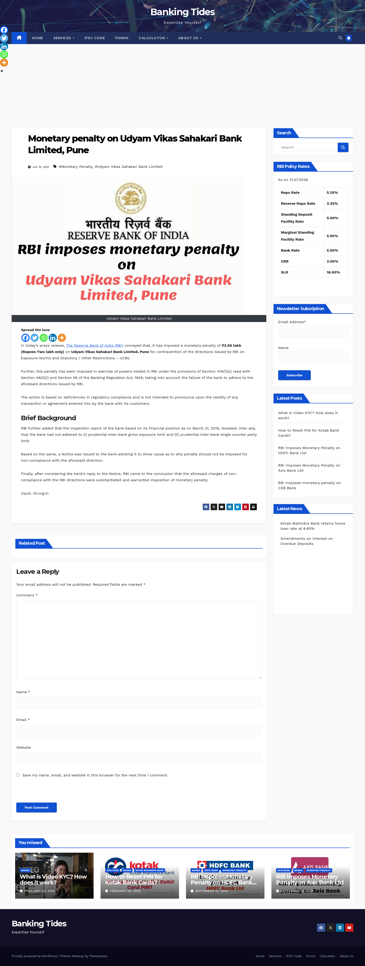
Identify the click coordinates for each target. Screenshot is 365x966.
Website (23, 747)
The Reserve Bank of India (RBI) (94, 345)
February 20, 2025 (39, 891)
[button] (340, 38)
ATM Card (113, 870)
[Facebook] (25, 338)
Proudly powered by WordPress (35, 956)
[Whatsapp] (44, 338)
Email (23, 719)
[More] (62, 338)
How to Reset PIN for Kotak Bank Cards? (133, 879)
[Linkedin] (53, 338)
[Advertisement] (182, 79)
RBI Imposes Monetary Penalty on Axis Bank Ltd (310, 879)
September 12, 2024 (211, 891)
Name (23, 692)
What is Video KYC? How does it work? (53, 879)
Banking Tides (182, 11)
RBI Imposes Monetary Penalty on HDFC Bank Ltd (221, 882)
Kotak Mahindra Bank (149, 870)
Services (62, 38)
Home (37, 38)
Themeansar (98, 956)
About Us (188, 38)
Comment (26, 595)
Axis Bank (283, 870)
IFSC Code (94, 38)
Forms (122, 38)
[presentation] (48, 792)
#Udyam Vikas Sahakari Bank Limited (128, 166)
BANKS (25, 870)
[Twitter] (34, 338)
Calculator (152, 38)
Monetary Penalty (234, 870)
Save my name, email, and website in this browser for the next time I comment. (95, 775)
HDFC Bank (211, 870)
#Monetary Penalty (76, 166)
